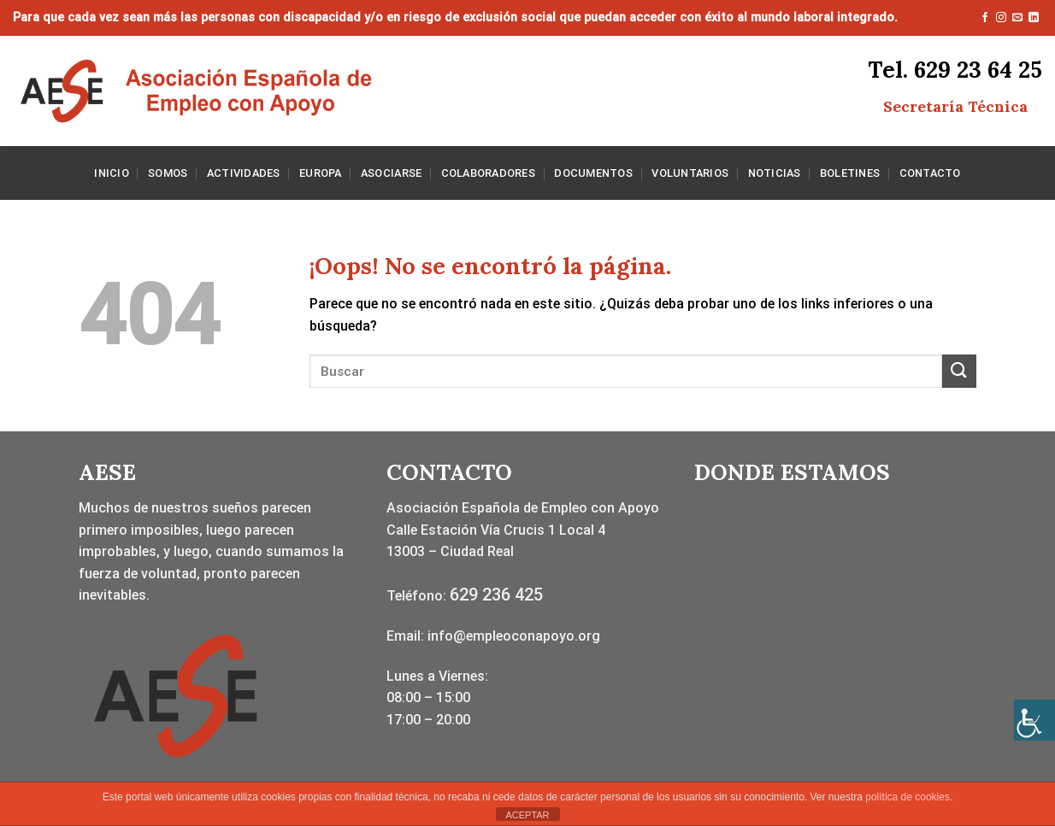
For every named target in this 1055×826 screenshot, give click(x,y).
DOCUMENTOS (593, 173)
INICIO (111, 173)
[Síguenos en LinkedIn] (1033, 18)
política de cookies (907, 797)
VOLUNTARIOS (689, 173)
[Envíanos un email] (1017, 18)
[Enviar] (959, 371)
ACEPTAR (527, 815)
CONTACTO (930, 173)
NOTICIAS (774, 173)
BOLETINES (850, 173)
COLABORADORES (488, 173)
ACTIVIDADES (243, 173)
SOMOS (167, 173)
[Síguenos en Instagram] (1001, 18)
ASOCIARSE (391, 173)
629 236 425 (496, 594)
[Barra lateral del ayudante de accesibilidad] (1034, 720)
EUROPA (320, 173)
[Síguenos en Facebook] (985, 18)
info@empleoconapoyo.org (513, 636)
